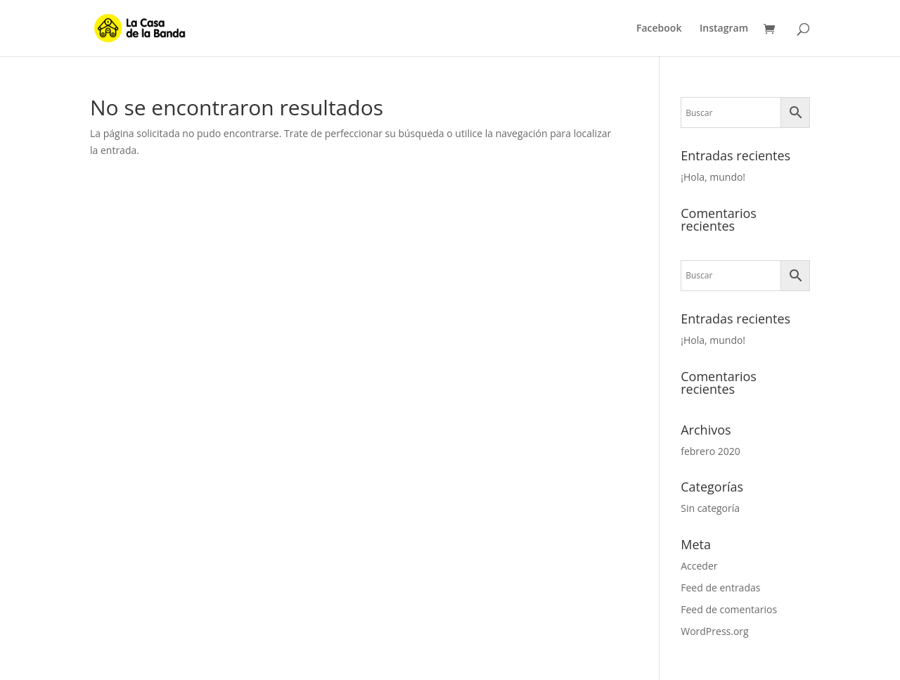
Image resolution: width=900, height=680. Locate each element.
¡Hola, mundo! (713, 177)
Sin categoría (710, 508)
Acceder (699, 565)
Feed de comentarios (729, 609)
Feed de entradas (720, 587)
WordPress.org (714, 631)
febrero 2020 (710, 451)
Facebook (658, 28)
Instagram (724, 28)
